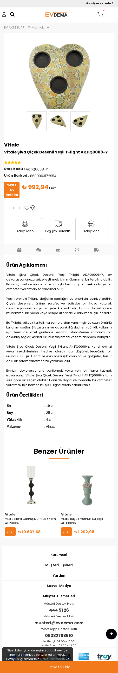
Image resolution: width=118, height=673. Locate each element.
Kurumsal (59, 554)
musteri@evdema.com (59, 623)
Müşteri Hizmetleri (59, 596)
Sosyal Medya (59, 585)
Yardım (59, 575)
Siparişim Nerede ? (99, 3)
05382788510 (59, 635)
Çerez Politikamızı (52, 659)
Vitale (11, 144)
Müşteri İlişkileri (59, 565)
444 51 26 (59, 610)
